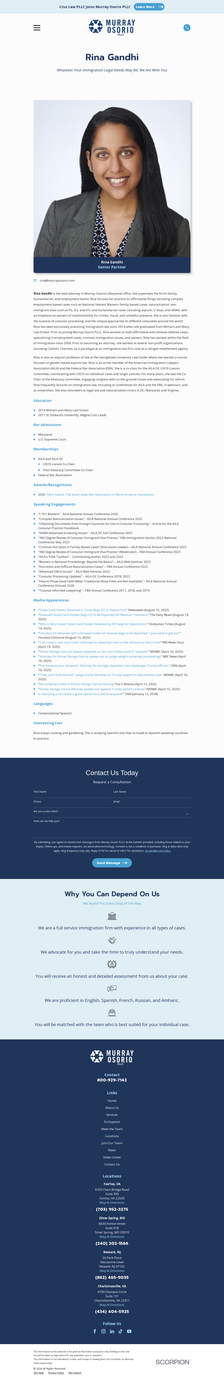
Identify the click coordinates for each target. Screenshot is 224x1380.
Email (116, 801)
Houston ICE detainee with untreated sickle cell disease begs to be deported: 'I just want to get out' (109, 633)
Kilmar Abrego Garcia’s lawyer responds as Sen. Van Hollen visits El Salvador (93, 651)
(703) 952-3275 (112, 1209)
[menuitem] (39, 1373)
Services (112, 1115)
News (112, 1150)
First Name (40, 791)
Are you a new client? (46, 811)
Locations (112, 1136)
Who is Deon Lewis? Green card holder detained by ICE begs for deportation (93, 624)
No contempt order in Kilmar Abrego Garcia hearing (76, 684)
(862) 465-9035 (112, 1278)
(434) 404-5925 (112, 1312)
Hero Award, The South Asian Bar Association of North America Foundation (100, 494)
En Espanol (112, 1122)
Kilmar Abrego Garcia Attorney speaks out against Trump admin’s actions (92, 689)
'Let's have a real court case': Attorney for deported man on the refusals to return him (99, 642)
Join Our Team (112, 1143)
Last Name (119, 791)
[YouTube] (129, 1331)
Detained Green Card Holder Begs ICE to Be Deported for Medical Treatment (93, 615)
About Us (112, 1108)
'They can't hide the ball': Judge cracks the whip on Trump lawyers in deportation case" (101, 675)
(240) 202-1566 (112, 1244)
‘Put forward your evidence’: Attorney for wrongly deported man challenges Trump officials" (104, 665)
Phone (37, 801)
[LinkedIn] (112, 1331)
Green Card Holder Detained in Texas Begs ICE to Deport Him (82, 610)
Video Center (112, 1157)
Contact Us (112, 1164)
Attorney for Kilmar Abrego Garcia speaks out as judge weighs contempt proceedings (100, 656)
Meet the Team (112, 1129)
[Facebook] (95, 1331)
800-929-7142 (112, 1080)
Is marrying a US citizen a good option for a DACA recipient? (80, 694)
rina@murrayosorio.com (57, 280)
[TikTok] (120, 1331)
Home (112, 1101)
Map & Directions (112, 1202)
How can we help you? (47, 821)
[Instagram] (103, 1331)
